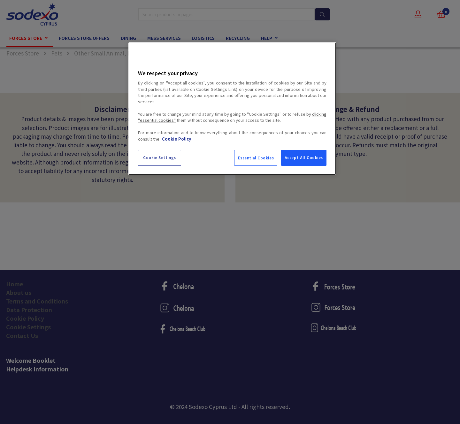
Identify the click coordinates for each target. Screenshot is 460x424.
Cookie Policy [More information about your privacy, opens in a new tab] (176, 139)
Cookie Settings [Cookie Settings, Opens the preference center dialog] (159, 157)
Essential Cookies (256, 157)
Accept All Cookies (304, 157)
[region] (232, 108)
